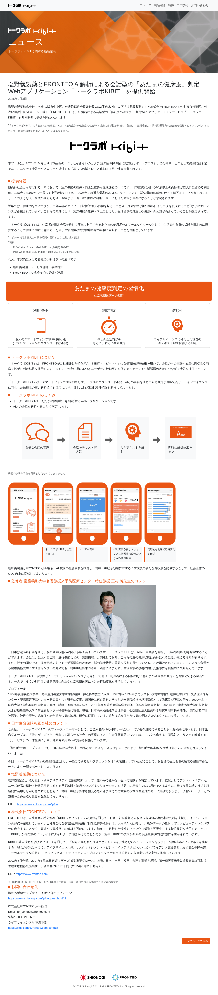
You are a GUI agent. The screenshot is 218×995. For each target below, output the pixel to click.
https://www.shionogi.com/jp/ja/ (37, 804)
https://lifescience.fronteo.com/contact (33, 927)
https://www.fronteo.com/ (32, 874)
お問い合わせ (200, 5)
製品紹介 (160, 5)
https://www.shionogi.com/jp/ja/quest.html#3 (37, 898)
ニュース (145, 5)
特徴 (171, 5)
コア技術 (182, 5)
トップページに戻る (196, 941)
